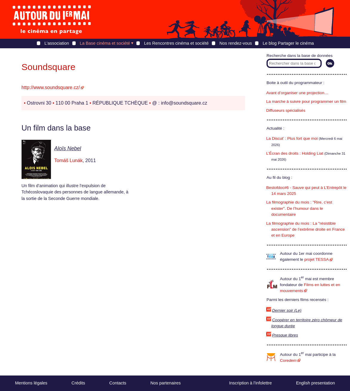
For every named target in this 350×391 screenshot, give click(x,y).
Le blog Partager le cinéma (288, 43)
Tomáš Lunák (68, 160)
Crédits (78, 383)
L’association (56, 43)
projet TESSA (316, 259)
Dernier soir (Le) (286, 310)
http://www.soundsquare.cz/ (50, 87)
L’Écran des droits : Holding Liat (294, 153)
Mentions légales (31, 383)
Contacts (117, 383)
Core (288, 360)
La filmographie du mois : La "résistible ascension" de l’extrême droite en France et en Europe (305, 229)
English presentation (315, 383)
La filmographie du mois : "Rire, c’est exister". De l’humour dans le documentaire (299, 208)
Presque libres (285, 335)
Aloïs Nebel (67, 148)
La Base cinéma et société (105, 43)
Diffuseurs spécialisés (285, 110)
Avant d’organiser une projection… (297, 93)
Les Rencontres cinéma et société (176, 43)
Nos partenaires (166, 383)
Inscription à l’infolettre (250, 383)
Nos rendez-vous (235, 43)
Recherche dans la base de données (299, 55)
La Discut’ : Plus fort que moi (292, 138)
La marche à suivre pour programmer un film (306, 101)
